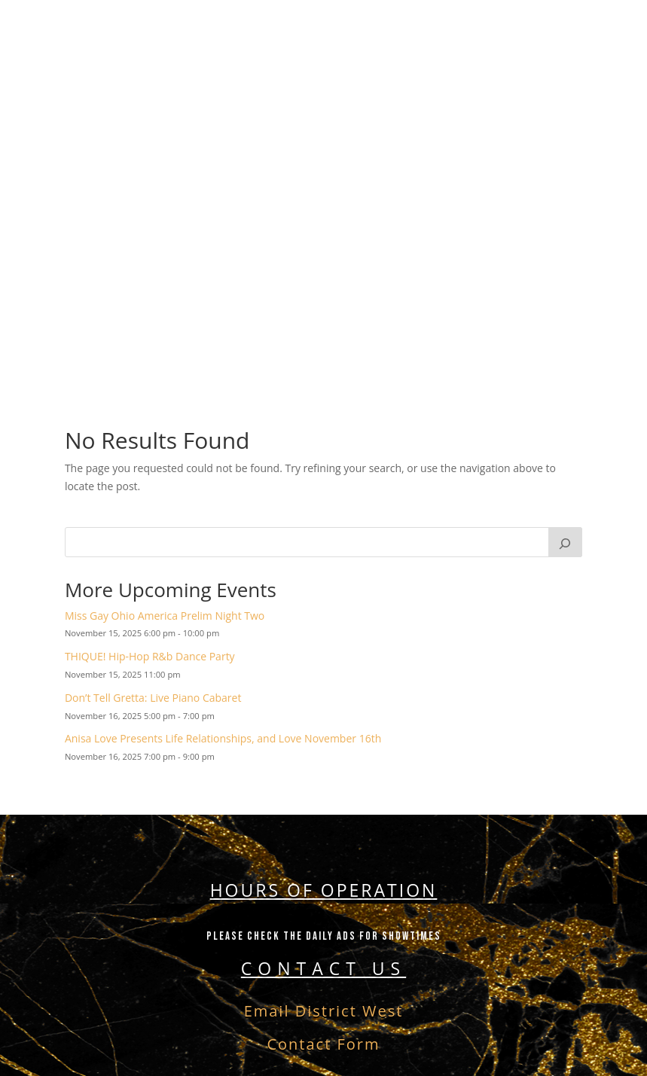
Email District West (324, 1011)
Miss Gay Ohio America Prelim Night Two (164, 615)
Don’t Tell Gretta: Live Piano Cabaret (153, 697)
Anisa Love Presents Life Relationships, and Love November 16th (223, 738)
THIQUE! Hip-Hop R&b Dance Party (150, 656)
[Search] (565, 542)
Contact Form (323, 1044)
